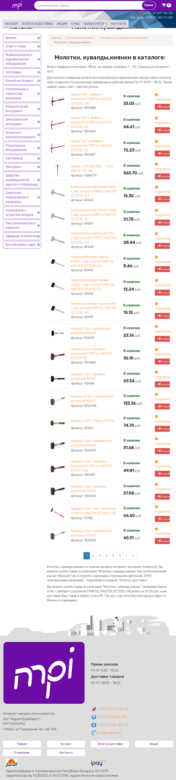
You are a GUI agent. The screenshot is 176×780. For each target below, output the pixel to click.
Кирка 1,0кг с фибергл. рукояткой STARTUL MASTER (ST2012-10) (91, 122)
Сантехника (14, 158)
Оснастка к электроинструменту (20, 135)
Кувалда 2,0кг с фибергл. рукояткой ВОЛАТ (89, 489)
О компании (21, 752)
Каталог (11, 24)
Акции (62, 24)
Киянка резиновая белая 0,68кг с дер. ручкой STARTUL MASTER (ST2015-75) (94, 214)
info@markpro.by (106, 733)
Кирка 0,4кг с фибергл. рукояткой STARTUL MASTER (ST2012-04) (91, 99)
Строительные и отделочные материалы (16, 93)
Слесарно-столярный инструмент (124, 38)
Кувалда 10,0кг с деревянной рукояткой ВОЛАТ (92, 398)
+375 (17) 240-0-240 (109, 717)
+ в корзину (163, 106)
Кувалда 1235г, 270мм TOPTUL (92, 421)
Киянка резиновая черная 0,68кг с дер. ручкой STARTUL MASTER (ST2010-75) (92, 284)
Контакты (119, 24)
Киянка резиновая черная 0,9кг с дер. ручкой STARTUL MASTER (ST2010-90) (94, 308)
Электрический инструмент (16, 122)
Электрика (13, 167)
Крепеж (10, 38)
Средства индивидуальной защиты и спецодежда (21, 179)
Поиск (148, 5)
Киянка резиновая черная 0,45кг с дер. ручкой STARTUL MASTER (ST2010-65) (92, 261)
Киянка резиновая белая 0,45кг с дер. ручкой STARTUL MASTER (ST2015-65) (94, 191)
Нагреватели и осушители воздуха (19, 212)
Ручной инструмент (19, 80)
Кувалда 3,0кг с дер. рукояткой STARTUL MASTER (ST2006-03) (93, 511)
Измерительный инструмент (16, 109)
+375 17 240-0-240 (159, 17)
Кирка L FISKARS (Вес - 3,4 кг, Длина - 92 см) (92, 168)
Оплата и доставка (37, 24)
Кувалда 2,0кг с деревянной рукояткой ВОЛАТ (91, 443)
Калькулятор (95, 24)
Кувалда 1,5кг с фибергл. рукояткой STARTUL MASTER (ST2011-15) (91, 353)
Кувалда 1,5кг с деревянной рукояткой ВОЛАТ (91, 331)
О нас (75, 24)
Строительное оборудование (15, 148)
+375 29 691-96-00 (158, 13)
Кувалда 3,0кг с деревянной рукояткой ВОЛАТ (91, 533)
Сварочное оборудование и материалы (17, 197)
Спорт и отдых (15, 46)
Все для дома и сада (20, 244)
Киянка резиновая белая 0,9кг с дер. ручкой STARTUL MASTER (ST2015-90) (94, 237)
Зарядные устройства (21, 236)
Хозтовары (13, 72)
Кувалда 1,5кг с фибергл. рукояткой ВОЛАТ (88, 376)
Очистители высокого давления (20, 225)
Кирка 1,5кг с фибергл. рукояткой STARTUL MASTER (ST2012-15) (91, 145)
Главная (55, 38)
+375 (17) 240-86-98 (109, 725)
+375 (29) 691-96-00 (109, 709)
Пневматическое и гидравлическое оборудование (18, 59)
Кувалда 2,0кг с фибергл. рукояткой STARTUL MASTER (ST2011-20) (91, 466)
